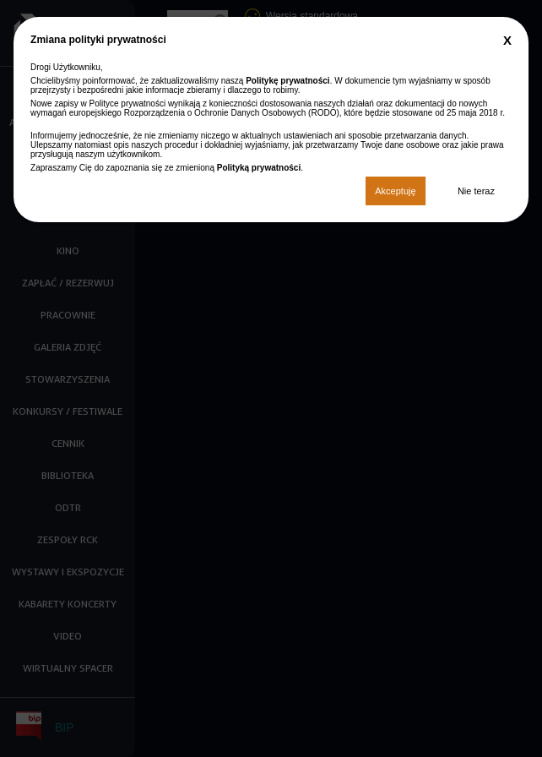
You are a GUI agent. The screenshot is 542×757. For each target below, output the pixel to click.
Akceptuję (395, 191)
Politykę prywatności (287, 80)
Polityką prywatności (259, 167)
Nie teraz (476, 191)
